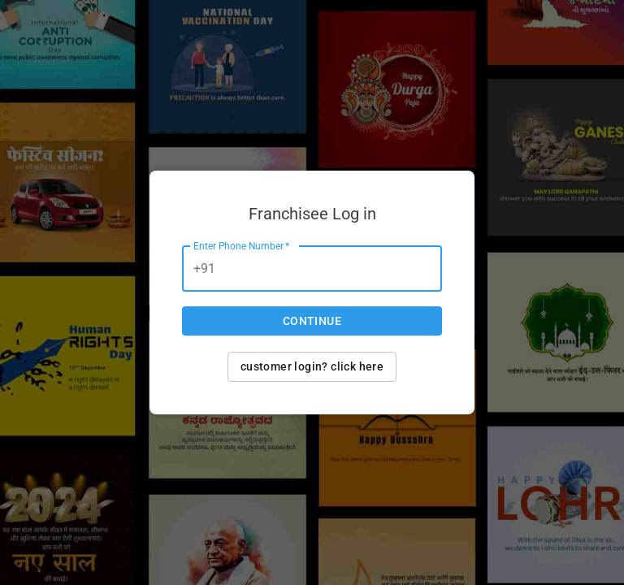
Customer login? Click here (312, 366)
